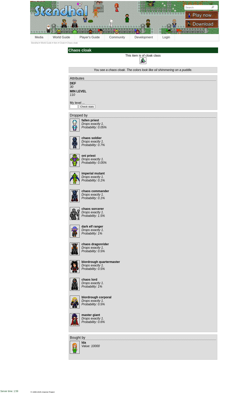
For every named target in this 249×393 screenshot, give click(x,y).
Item (56, 43)
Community (117, 37)
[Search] (212, 7)
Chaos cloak (72, 43)
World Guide (61, 37)
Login (166, 37)
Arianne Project (48, 392)
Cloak (62, 43)
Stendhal (35, 43)
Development (144, 37)
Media (39, 37)
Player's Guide (90, 37)
